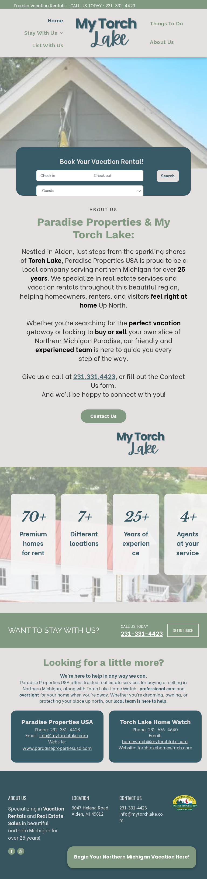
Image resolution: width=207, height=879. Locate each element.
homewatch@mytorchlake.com (155, 741)
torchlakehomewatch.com (164, 747)
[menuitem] (55, 21)
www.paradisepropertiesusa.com (57, 748)
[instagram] (20, 852)
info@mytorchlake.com (63, 735)
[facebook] (11, 852)
